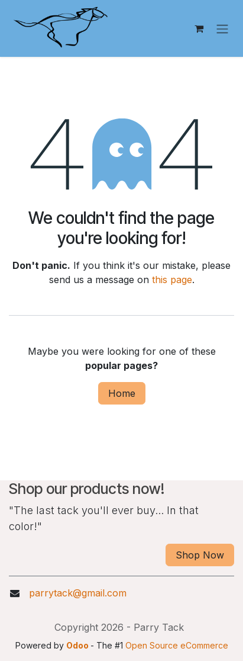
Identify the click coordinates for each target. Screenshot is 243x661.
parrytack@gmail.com (78, 593)
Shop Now (200, 555)
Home (121, 393)
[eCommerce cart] (198, 28)
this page (172, 279)
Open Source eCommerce (176, 645)
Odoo (78, 645)
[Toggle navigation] (222, 28)
